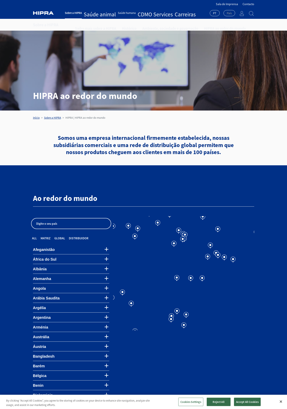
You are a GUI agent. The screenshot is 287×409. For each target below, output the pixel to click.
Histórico (119, 25)
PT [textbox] (214, 13)
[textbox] (229, 13)
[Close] (281, 403)
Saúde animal (92, 13)
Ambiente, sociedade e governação (153, 25)
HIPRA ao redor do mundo (199, 25)
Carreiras (146, 13)
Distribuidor (78, 238)
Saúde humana (111, 13)
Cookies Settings (190, 404)
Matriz (46, 238)
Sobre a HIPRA (73, 13)
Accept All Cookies (247, 404)
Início (36, 117)
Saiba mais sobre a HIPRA (91, 25)
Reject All (218, 404)
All (34, 238)
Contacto (248, 4)
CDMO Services (131, 13)
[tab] (71, 249)
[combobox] (215, 13)
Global (59, 238)
